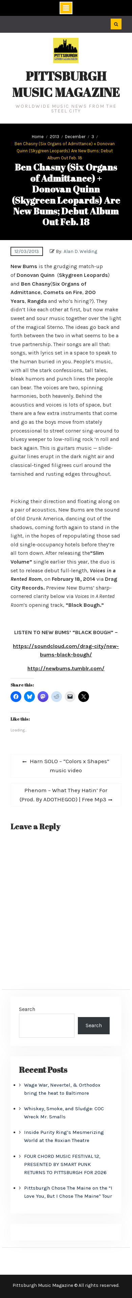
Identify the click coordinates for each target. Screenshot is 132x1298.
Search (27, 1009)
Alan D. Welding (80, 251)
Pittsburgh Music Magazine (66, 84)
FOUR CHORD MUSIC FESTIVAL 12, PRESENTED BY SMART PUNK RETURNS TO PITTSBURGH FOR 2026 (65, 1164)
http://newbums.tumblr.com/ (66, 668)
